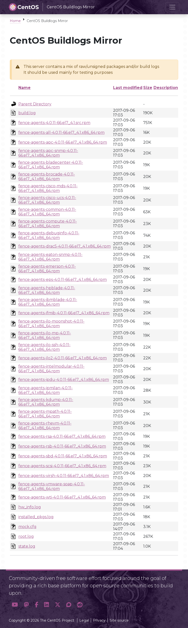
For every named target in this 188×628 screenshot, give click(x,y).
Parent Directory (34, 104)
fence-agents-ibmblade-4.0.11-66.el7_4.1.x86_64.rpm (47, 302)
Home (15, 21)
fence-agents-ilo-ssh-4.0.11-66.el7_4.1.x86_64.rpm (44, 347)
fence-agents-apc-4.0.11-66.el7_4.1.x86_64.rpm (62, 142)
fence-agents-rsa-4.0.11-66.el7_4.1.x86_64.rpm (62, 436)
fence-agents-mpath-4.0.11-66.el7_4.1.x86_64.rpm (45, 413)
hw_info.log (29, 507)
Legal (84, 620)
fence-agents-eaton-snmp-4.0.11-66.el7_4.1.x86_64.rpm (50, 257)
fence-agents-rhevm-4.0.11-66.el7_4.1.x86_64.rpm (44, 425)
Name (24, 87)
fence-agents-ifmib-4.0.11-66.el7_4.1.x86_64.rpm (63, 313)
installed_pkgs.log (36, 517)
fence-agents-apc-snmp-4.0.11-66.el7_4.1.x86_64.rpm (48, 153)
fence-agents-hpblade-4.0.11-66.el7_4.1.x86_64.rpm (46, 290)
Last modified (127, 87)
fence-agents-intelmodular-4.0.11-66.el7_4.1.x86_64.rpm (51, 368)
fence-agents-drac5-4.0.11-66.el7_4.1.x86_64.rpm (64, 246)
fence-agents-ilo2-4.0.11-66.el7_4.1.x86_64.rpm (62, 358)
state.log (26, 546)
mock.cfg (27, 526)
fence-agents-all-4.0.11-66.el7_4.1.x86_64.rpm (61, 132)
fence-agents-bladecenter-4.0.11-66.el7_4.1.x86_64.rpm (50, 164)
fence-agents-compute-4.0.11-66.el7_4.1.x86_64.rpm (47, 223)
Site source (119, 620)
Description (165, 87)
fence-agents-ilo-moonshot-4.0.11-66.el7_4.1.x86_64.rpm (51, 323)
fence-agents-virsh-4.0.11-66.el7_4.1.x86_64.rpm (63, 475)
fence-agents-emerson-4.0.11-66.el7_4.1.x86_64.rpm (47, 268)
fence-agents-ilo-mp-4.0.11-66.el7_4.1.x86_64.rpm (44, 335)
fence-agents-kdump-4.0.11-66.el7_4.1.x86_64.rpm (45, 402)
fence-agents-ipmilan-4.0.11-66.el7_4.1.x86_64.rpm (45, 390)
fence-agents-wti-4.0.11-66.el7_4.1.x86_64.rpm (62, 497)
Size (147, 87)
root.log (26, 536)
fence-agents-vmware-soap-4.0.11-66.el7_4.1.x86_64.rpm (51, 486)
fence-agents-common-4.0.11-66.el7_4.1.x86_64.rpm (47, 211)
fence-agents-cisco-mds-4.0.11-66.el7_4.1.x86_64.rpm (48, 188)
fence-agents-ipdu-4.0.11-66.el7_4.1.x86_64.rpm (63, 379)
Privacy (99, 620)
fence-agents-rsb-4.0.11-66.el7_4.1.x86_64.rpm (62, 446)
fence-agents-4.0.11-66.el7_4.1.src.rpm (54, 122)
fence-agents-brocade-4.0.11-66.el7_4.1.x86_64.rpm (46, 176)
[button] (15, 605)
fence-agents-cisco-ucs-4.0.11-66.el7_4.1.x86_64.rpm (47, 200)
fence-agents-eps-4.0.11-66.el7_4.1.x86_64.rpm (62, 279)
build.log (27, 113)
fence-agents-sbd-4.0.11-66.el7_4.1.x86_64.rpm (62, 456)
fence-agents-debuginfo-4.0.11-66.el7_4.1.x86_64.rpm (48, 235)
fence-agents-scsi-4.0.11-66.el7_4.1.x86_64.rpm (62, 466)
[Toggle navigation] (172, 7)
